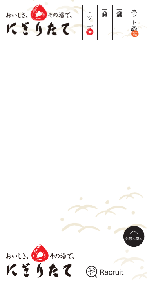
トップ (90, 19)
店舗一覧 (119, 6)
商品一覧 (105, 6)
